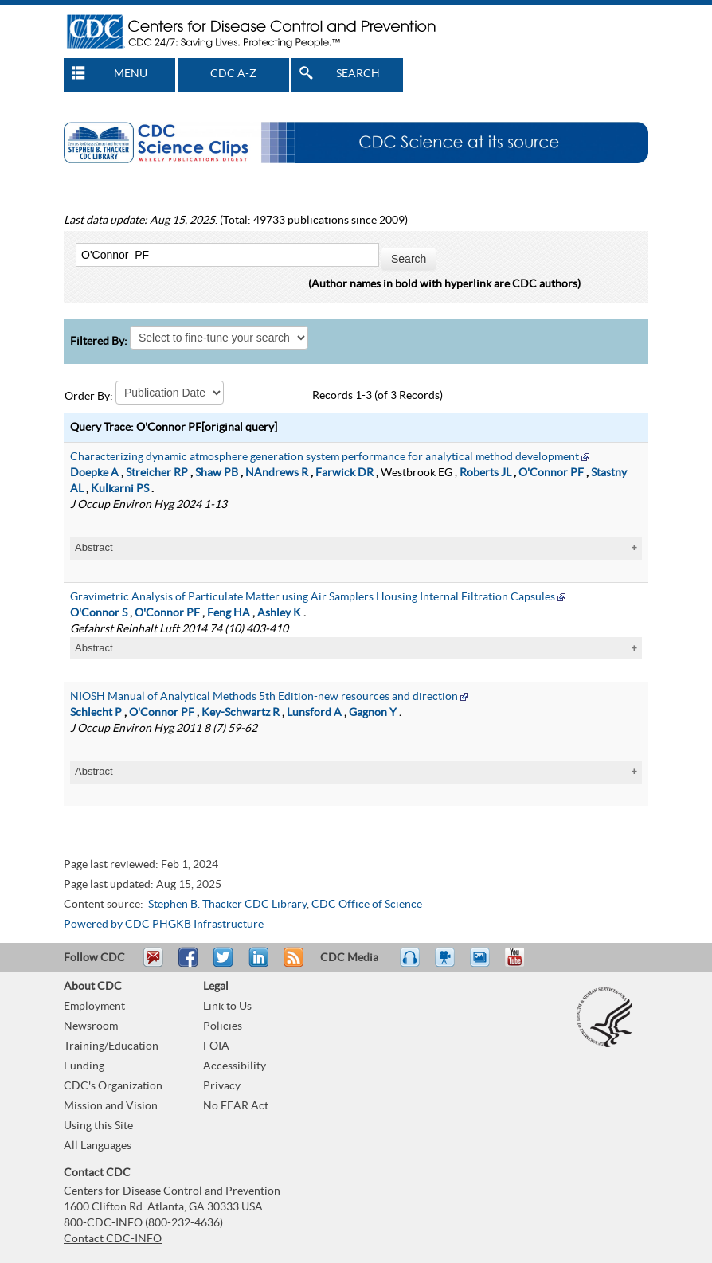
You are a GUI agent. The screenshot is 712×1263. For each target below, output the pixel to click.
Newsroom (91, 1026)
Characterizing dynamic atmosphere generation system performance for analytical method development (324, 457)
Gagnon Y (373, 712)
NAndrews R (276, 473)
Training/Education (111, 1046)
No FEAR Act (235, 1106)
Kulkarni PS (120, 489)
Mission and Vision (111, 1106)
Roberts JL (485, 473)
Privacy (222, 1086)
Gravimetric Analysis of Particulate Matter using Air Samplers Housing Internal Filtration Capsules (312, 597)
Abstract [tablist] (94, 547)
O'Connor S (98, 613)
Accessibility (234, 1066)
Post (256, 964)
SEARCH (358, 74)
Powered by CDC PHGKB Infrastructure (164, 924)
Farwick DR (344, 473)
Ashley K (279, 613)
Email (152, 964)
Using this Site (98, 1126)
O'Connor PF (551, 473)
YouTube (522, 964)
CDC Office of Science (366, 904)
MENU (130, 74)
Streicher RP (157, 473)
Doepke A (94, 473)
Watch (447, 964)
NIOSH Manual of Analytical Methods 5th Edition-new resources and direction (264, 696)
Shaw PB (216, 473)
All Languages (97, 1146)
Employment (94, 1006)
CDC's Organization (113, 1086)
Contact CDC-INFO (113, 1239)
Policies (222, 1026)
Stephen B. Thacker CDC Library (227, 904)
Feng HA (228, 613)
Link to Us (227, 1006)
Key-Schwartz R (240, 712)
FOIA (216, 1046)
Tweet (224, 964)
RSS (292, 964)
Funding (84, 1066)
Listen (410, 964)
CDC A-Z (233, 74)
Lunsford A (314, 712)
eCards (483, 964)
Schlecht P (96, 712)
